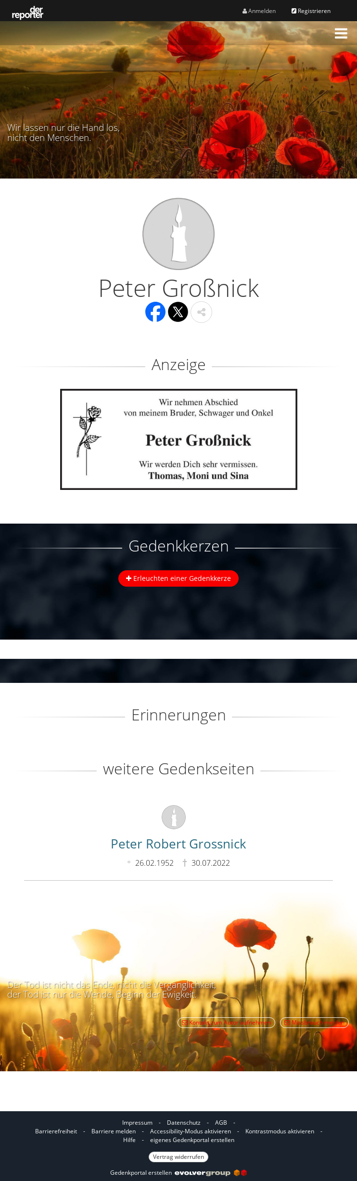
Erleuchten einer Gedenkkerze (178, 578)
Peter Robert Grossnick (178, 843)
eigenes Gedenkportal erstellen (192, 1140)
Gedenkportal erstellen (178, 1172)
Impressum (137, 1122)
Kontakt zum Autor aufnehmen (226, 1022)
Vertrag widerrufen (178, 1157)
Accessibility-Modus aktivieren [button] (190, 1131)
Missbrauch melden (314, 1022)
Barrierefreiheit (56, 1131)
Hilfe (129, 1140)
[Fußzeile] (178, 1139)
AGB (221, 1122)
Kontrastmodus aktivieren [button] (279, 1131)
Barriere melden (113, 1131)
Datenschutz (184, 1122)
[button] (341, 33)
